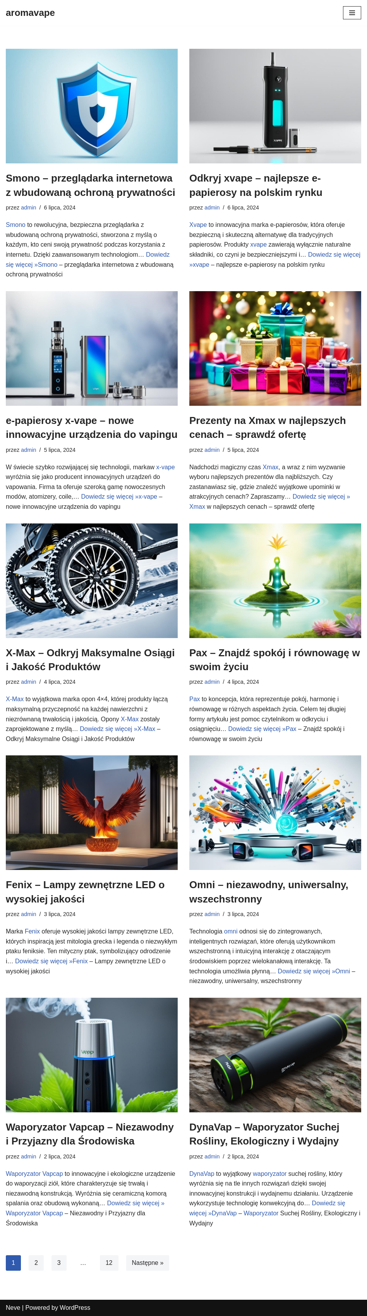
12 (109, 1262)
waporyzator (269, 1173)
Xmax (270, 467)
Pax (194, 699)
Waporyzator (23, 1173)
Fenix (32, 931)
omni (231, 931)
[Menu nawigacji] (352, 12)
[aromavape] (30, 12)
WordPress (75, 1307)
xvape (258, 244)
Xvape (198, 224)
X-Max (15, 699)
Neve (13, 1307)
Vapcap (53, 1173)
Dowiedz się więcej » (110, 496)
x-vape (165, 467)
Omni (342, 971)
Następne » (148, 1262)
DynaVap (201, 1173)
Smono (16, 224)
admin (28, 207)
